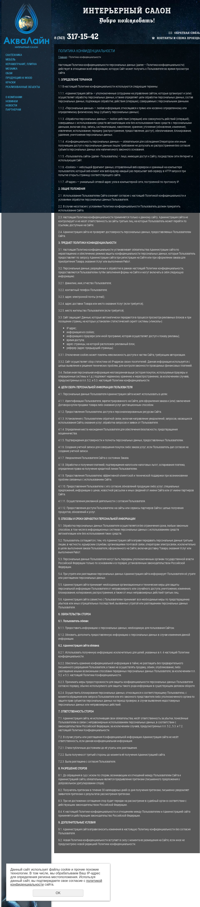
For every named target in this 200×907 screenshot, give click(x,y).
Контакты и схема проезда (178, 38)
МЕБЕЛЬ (11, 59)
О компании (14, 97)
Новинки (12, 101)
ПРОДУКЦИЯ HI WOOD (19, 77)
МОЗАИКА (11, 68)
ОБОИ (9, 73)
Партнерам (13, 109)
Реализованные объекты (23, 87)
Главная (62, 57)
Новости (11, 105)
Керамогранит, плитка (21, 64)
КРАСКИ (10, 82)
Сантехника (14, 55)
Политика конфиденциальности (181, 899)
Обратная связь (187, 33)
